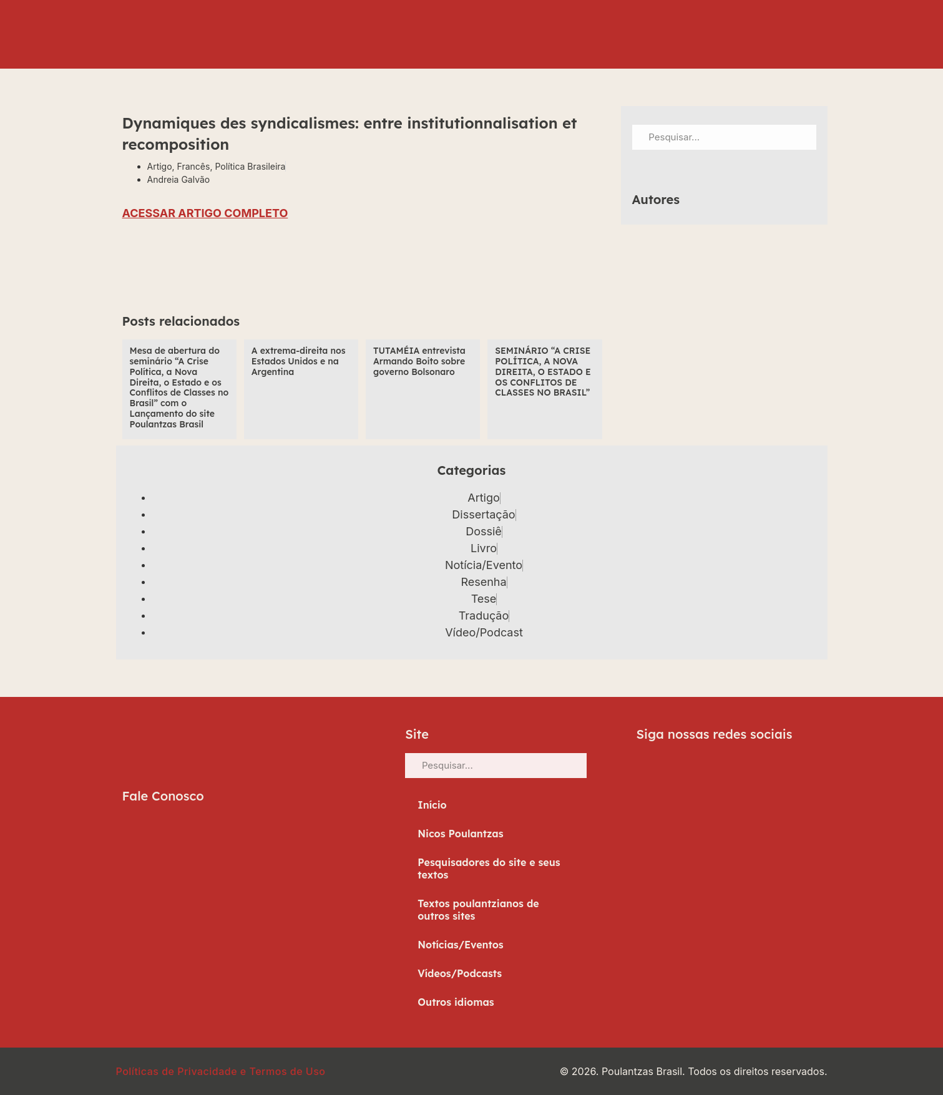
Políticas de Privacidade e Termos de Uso (221, 1071)
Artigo (159, 166)
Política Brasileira (250, 166)
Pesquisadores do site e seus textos (489, 868)
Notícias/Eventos (461, 944)
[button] (136, 270)
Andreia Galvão (178, 179)
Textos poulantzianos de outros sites (478, 909)
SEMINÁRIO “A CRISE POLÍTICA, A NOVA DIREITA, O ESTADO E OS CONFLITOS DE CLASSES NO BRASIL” (542, 371)
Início (432, 805)
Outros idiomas (456, 1002)
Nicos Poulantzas (460, 833)
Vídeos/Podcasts (460, 973)
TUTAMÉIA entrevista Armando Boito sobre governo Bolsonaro (419, 361)
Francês (193, 166)
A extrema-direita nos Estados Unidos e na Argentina (299, 361)
